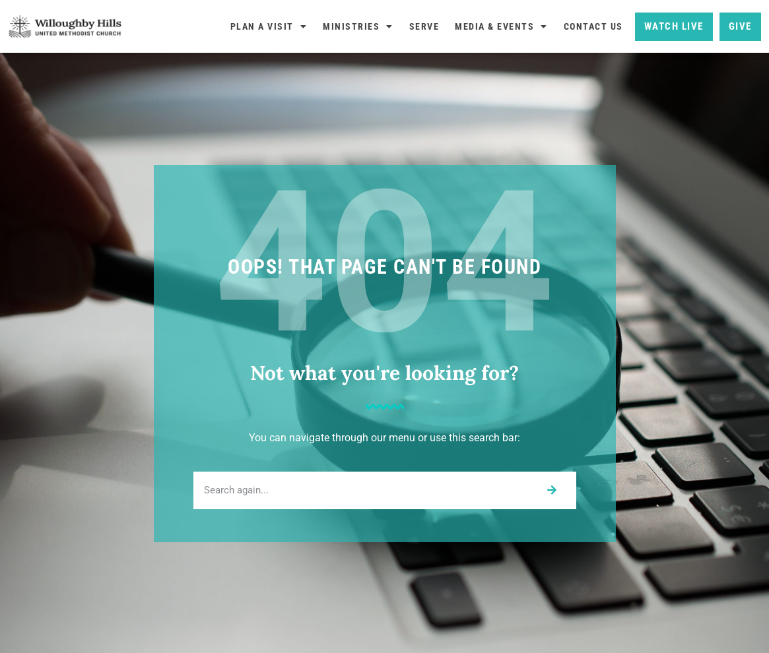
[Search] (551, 490)
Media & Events (501, 26)
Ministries (358, 26)
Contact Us (593, 26)
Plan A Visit (269, 26)
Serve (424, 26)
